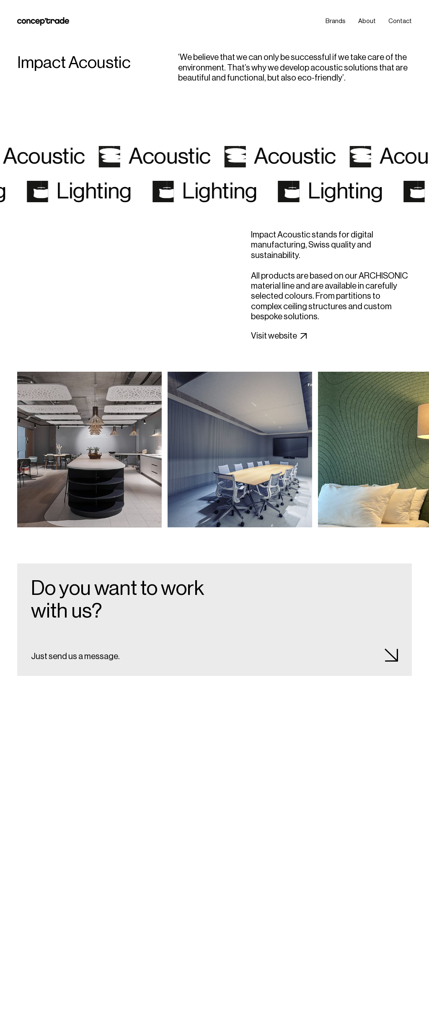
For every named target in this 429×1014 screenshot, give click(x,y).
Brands (336, 21)
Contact (400, 21)
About (367, 21)
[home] (43, 21)
